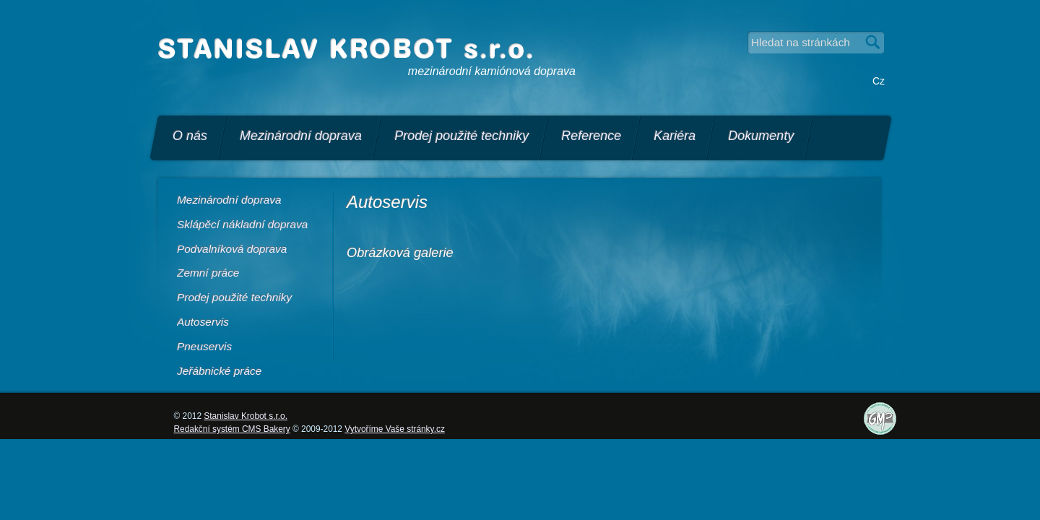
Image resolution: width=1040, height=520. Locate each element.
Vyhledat (873, 42)
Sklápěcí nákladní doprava (242, 224)
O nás (190, 136)
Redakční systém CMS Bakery (232, 429)
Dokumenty (761, 136)
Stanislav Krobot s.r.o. (245, 416)
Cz (878, 81)
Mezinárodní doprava (301, 136)
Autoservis (203, 322)
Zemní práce (208, 272)
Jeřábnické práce (219, 371)
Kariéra (675, 136)
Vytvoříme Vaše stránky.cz (394, 429)
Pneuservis (204, 346)
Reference (591, 136)
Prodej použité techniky (461, 136)
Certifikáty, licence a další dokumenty (892, 430)
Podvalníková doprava (232, 249)
